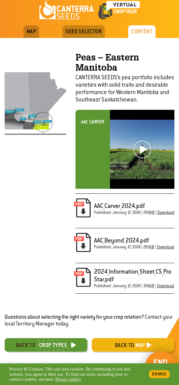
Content (142, 31)
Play (142, 149)
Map (31, 31)
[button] (82, 208)
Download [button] (165, 212)
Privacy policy (68, 379)
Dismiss (159, 374)
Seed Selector (84, 31)
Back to (41, 345)
